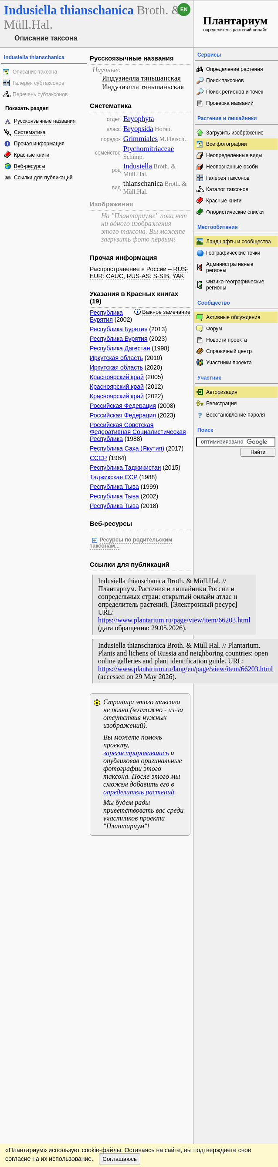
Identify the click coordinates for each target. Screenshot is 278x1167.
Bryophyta (138, 118)
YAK (178, 275)
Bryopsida (138, 128)
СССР (98, 457)
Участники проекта (229, 363)
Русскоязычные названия (44, 121)
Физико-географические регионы (235, 285)
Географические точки (233, 253)
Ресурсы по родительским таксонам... (131, 543)
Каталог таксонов (227, 189)
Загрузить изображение (235, 133)
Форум (214, 329)
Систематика (29, 132)
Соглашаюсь (119, 1159)
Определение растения (234, 69)
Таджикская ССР (114, 477)
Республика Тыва (114, 486)
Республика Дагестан (120, 348)
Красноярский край (117, 376)
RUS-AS (138, 275)
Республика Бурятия (106, 316)
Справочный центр (229, 351)
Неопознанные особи (232, 167)
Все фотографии (226, 144)
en (184, 10)
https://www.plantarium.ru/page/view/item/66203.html (174, 620)
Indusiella (137, 166)
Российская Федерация (123, 405)
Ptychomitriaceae (148, 149)
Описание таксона (35, 72)
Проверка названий (230, 103)
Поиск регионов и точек (234, 92)
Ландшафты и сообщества (238, 242)
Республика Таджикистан (125, 467)
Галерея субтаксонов (38, 83)
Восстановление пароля (235, 415)
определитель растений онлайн (235, 23)
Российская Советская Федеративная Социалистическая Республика (138, 431)
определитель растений (138, 792)
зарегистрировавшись (136, 753)
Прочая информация (39, 144)
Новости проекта (226, 340)
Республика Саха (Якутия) (127, 448)
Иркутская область (116, 357)
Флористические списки (235, 212)
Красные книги (31, 155)
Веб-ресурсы (29, 166)
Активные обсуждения (233, 317)
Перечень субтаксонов (40, 94)
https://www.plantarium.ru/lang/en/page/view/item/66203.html (185, 669)
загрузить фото (125, 239)
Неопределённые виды (234, 155)
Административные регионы (229, 267)
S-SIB (161, 275)
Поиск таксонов (225, 80)
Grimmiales (140, 139)
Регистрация (221, 403)
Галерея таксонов (227, 178)
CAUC (114, 275)
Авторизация (221, 392)
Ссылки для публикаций (43, 178)
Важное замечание (166, 312)
